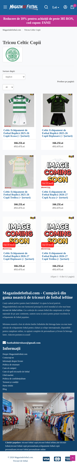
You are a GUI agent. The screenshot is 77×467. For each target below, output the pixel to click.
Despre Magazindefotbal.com (15, 354)
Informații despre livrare (13, 361)
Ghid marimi (8, 375)
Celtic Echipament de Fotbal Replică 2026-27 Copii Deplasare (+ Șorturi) (18, 256)
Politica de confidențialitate (14, 378)
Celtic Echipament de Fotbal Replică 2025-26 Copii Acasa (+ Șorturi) (16, 133)
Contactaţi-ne (8, 357)
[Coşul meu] (72, 8)
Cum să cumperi (9, 368)
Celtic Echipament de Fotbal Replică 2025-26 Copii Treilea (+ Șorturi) (17, 194)
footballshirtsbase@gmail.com (22, 342)
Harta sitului (8, 385)
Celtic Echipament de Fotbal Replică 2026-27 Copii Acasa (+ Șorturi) (55, 194)
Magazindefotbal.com (12, 30)
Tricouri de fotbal (20, 461)
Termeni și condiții (10, 382)
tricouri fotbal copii (30, 442)
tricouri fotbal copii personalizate (24, 446)
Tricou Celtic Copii (32, 30)
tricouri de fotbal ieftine (12, 310)
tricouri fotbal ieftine (47, 442)
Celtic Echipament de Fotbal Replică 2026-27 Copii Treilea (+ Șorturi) (55, 256)
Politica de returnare (11, 364)
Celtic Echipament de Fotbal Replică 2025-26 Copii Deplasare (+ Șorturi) (57, 133)
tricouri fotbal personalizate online (31, 449)
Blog (5, 389)
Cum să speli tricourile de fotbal (16, 371)
